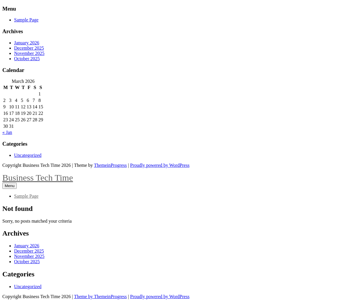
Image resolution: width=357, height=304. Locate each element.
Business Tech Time (37, 177)
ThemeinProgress (110, 165)
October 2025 (27, 58)
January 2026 (26, 42)
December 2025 (29, 48)
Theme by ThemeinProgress (100, 296)
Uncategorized (27, 155)
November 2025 (29, 53)
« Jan (7, 132)
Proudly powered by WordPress (160, 165)
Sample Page (26, 19)
